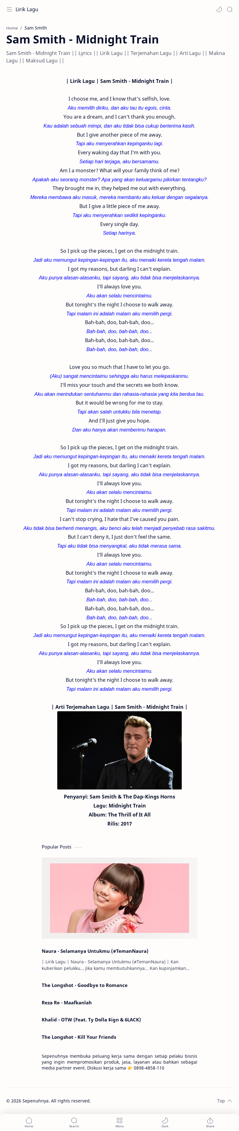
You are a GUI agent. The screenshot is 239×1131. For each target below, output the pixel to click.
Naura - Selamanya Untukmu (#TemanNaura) (95, 951)
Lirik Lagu (27, 9)
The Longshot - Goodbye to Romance (85, 985)
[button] (219, 9)
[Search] (229, 9)
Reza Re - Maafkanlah (67, 1002)
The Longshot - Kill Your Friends (79, 1037)
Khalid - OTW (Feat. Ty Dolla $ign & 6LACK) (91, 1019)
